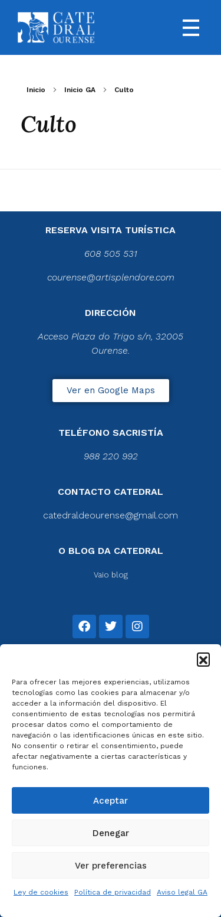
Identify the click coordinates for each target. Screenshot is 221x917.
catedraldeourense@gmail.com (110, 515)
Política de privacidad (112, 892)
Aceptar (110, 800)
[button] (203, 659)
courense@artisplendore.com (110, 277)
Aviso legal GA (182, 892)
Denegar (111, 833)
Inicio (36, 90)
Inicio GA (79, 90)
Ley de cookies (41, 892)
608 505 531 (110, 253)
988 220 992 (111, 456)
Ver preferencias (111, 865)
